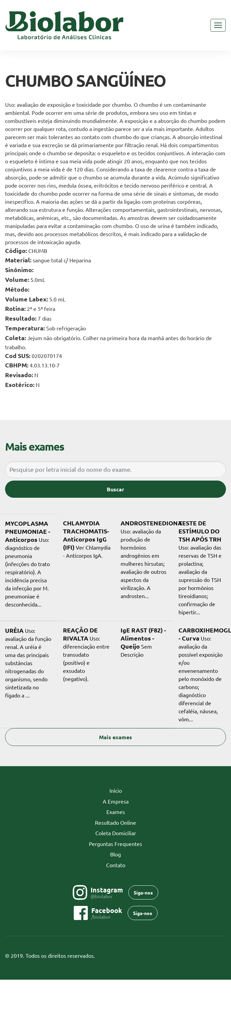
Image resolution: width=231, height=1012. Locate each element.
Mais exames (115, 737)
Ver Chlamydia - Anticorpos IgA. (86, 539)
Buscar (115, 489)
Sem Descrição (143, 642)
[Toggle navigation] (218, 25)
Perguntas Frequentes (115, 843)
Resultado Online (115, 822)
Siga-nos (143, 892)
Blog (115, 854)
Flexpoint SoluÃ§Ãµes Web (222, 955)
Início (126, 790)
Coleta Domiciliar (115, 832)
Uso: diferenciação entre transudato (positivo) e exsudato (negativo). (86, 654)
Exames (115, 811)
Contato (115, 864)
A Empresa (116, 801)
